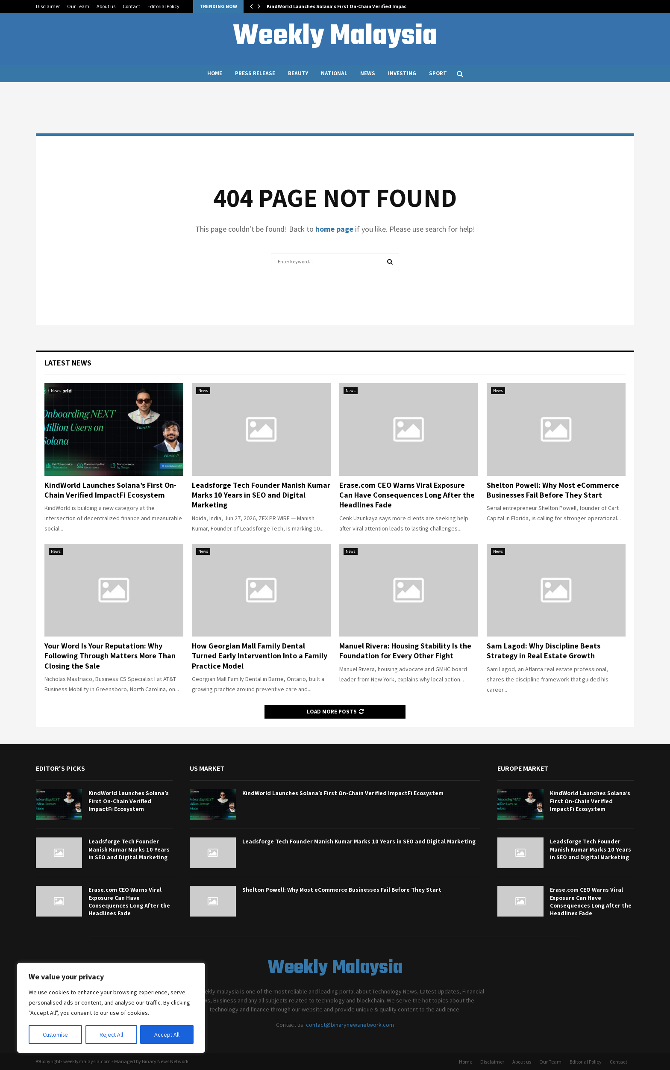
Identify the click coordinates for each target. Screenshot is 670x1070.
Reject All (112, 1034)
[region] (111, 1008)
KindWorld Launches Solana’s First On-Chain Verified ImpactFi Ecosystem (110, 490)
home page (334, 229)
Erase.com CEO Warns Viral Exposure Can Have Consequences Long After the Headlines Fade (407, 495)
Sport (438, 73)
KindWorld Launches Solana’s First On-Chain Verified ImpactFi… (342, 6)
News (367, 73)
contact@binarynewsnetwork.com (350, 1025)
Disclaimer (48, 6)
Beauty (298, 73)
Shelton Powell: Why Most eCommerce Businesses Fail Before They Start (553, 490)
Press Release (255, 73)
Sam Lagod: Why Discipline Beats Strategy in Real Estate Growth (543, 650)
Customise (56, 1034)
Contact (131, 6)
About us (106, 6)
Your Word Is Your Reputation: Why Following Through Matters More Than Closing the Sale (110, 656)
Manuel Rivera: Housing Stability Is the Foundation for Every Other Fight (405, 650)
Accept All (167, 1034)
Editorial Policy (163, 6)
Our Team (78, 6)
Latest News (67, 363)
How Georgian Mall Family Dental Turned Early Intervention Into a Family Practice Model (259, 656)
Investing (402, 73)
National (334, 73)
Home (214, 73)
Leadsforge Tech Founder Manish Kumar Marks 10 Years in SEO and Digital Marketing (261, 495)
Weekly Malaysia (335, 36)
